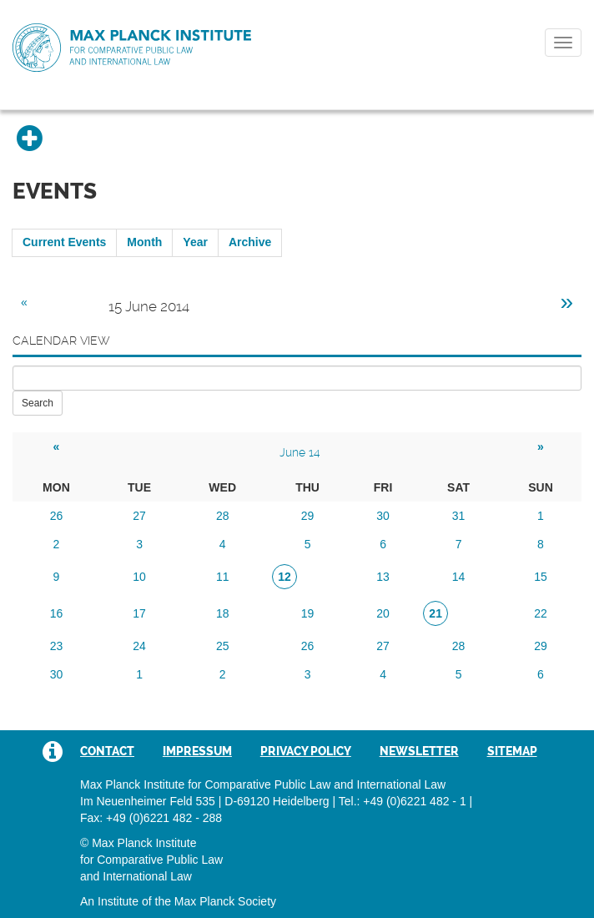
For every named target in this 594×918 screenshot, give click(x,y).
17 (139, 613)
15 (540, 576)
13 (383, 576)
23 (56, 646)
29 (308, 515)
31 (459, 515)
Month (144, 242)
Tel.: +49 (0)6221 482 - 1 (402, 801)
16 (56, 613)
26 (56, 515)
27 (139, 515)
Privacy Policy (305, 751)
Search (37, 403)
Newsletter (419, 751)
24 (139, 646)
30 (383, 515)
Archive (250, 242)
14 (459, 576)
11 (222, 576)
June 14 (299, 452)
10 (139, 576)
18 (222, 613)
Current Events (64, 242)
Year (195, 242)
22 (540, 613)
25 (222, 646)
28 (222, 515)
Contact (107, 751)
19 (308, 613)
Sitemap (512, 751)
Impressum (197, 751)
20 (383, 613)
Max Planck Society (225, 901)
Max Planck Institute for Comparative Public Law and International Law (132, 48)
